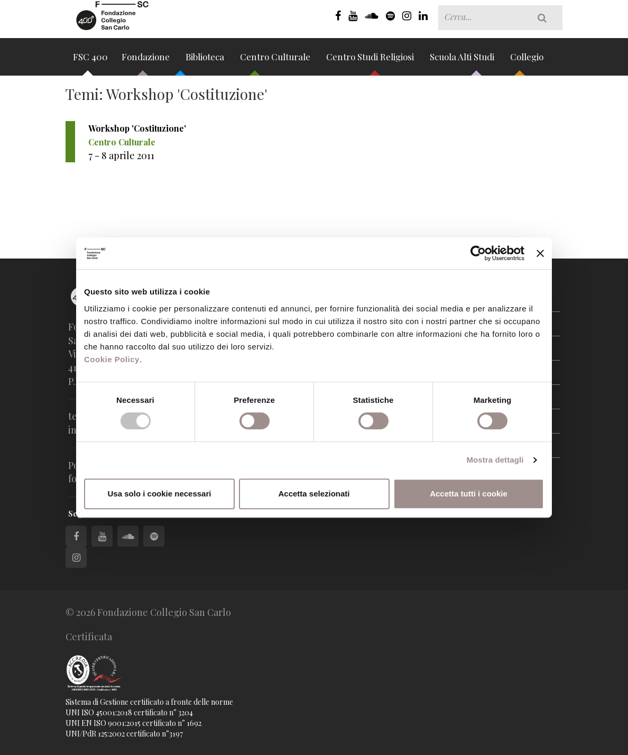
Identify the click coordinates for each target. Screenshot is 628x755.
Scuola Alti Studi (463, 60)
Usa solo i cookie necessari (159, 493)
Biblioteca (206, 60)
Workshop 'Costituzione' (137, 128)
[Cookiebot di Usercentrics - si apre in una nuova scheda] (478, 253)
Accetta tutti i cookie (468, 493)
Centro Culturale (276, 60)
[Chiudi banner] (540, 253)
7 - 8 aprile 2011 (121, 155)
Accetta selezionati (313, 493)
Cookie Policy (112, 359)
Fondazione (147, 60)
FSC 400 (90, 60)
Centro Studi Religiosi (371, 60)
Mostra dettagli (494, 459)
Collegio (526, 60)
